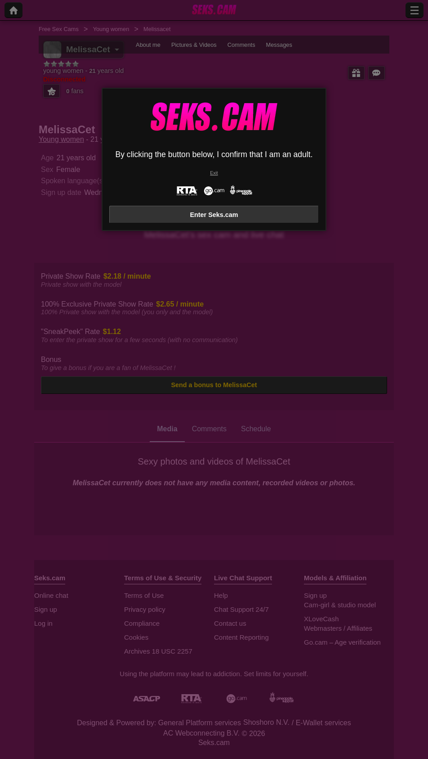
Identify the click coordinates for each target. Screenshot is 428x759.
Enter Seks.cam (214, 214)
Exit (214, 173)
